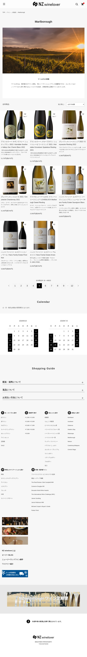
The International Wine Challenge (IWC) (43, 494)
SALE (2, 445)
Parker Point (35, 510)
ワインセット (5, 437)
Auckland (70, 421)
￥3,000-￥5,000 (29, 421)
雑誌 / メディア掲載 (37, 478)
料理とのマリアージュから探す (12, 470)
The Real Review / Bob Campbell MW (42, 482)
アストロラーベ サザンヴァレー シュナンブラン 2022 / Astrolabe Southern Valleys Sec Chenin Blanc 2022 (14, 144)
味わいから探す (51, 413)
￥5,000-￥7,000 (29, 425)
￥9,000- (27, 433)
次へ (78, 285)
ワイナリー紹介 (7, 564)
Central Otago (72, 449)
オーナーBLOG (7, 555)
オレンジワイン (5, 433)
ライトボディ (49, 453)
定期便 (3, 441)
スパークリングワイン (7, 429)
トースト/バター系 (50, 437)
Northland (70, 417)
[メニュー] (4, 4)
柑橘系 (47, 417)
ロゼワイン (4, 425)
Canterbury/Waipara (73, 445)
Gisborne (70, 425)
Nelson (70, 441)
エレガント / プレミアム (52, 449)
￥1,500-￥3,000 (29, 417)
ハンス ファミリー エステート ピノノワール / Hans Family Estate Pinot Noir (14, 255)
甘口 (46, 465)
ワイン (9, 12)
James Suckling (36, 498)
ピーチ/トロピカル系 (51, 425)
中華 (2, 494)
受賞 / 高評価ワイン (39, 470)
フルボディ (48, 461)
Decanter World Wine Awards (40, 490)
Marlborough (21, 12)
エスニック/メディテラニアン (10, 478)
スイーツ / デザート (7, 498)
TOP (4, 12)
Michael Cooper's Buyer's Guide (40, 506)
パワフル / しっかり (50, 445)
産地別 (14, 12)
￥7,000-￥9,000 (29, 429)
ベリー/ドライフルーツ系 (52, 429)
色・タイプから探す (9, 413)
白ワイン (3, 417)
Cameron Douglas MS (37, 486)
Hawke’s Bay (71, 429)
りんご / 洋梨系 (49, 421)
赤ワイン (3, 421)
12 (72, 286)
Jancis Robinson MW (37, 502)
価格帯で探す (31, 413)
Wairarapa (71, 433)
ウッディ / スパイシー (51, 441)
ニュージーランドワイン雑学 (12, 559)
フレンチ (3, 490)
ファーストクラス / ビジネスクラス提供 (43, 474)
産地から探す (73, 413)
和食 (2, 474)
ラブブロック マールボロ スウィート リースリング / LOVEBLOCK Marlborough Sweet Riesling (43, 199)
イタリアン (4, 486)
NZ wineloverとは (8, 550)
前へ (8, 285)
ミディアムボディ (50, 457)
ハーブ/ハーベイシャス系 (52, 433)
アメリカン (4, 482)
